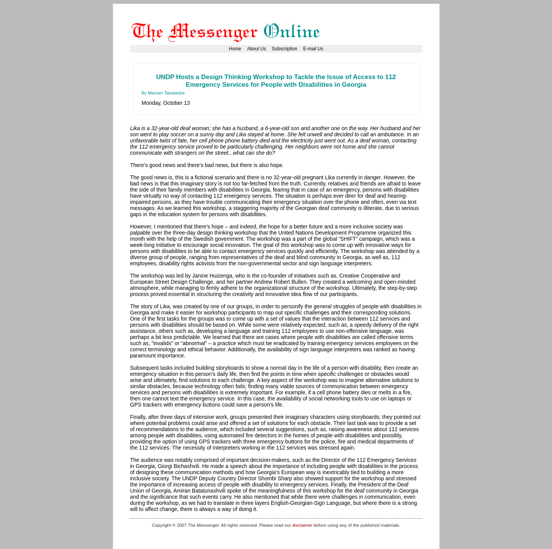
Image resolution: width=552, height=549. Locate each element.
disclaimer (302, 525)
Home (235, 48)
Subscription (284, 48)
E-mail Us (313, 48)
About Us (256, 48)
